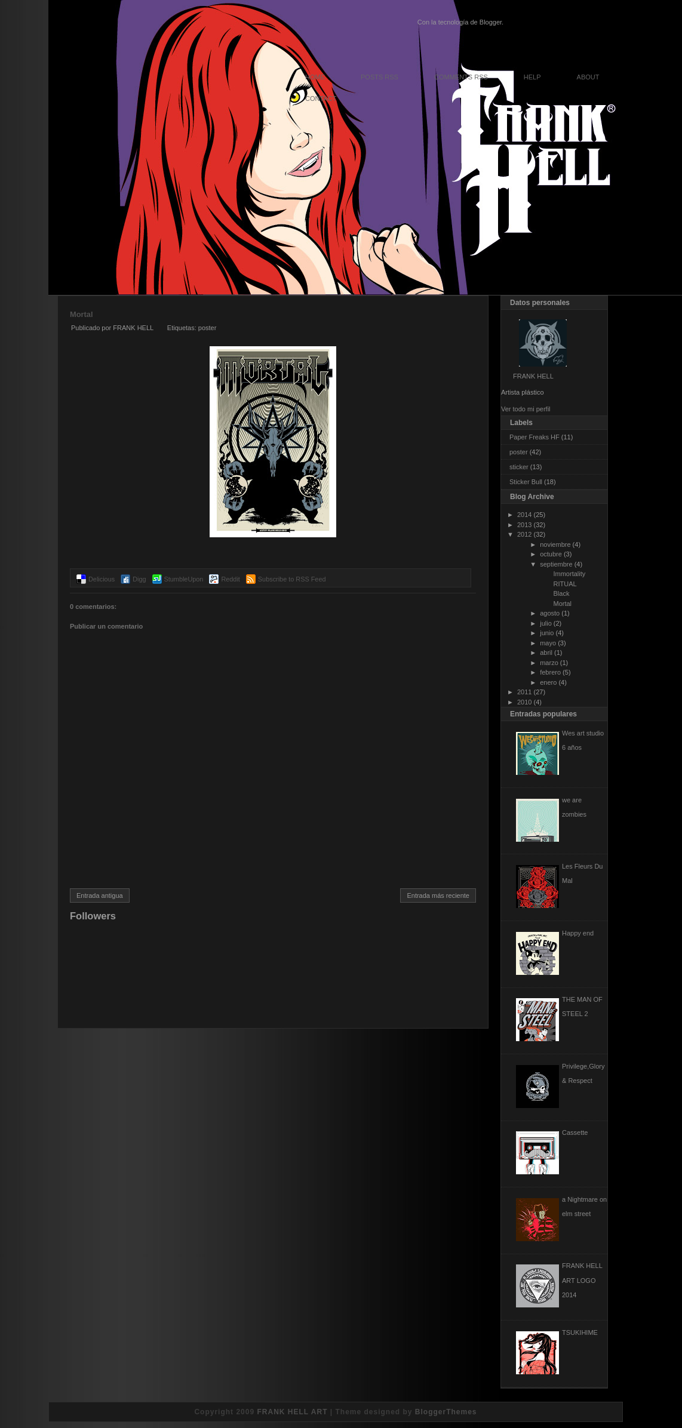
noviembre (555, 544)
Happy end (578, 933)
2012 (524, 534)
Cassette (575, 1132)
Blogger (491, 22)
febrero (550, 672)
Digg (139, 579)
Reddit (230, 579)
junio (547, 632)
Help (532, 77)
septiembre (556, 564)
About (588, 77)
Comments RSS (461, 77)
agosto (550, 613)
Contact (320, 98)
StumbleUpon (184, 579)
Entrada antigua (99, 895)
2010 (524, 702)
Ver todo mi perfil (526, 409)
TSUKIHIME (580, 1332)
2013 (524, 524)
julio (546, 623)
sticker (519, 466)
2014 (524, 514)
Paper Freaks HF (534, 437)
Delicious (101, 579)
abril (546, 652)
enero (548, 682)
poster (207, 327)
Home (315, 77)
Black (561, 593)
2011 (524, 691)
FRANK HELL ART (292, 1412)
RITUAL (564, 583)
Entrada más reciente (438, 895)
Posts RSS (379, 77)
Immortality (569, 573)
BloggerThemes (446, 1412)
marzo (549, 662)
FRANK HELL (533, 376)
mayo (548, 643)
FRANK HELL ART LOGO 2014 (582, 1280)
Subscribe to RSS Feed (292, 579)
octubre (551, 554)
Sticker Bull (525, 481)
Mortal (81, 314)
